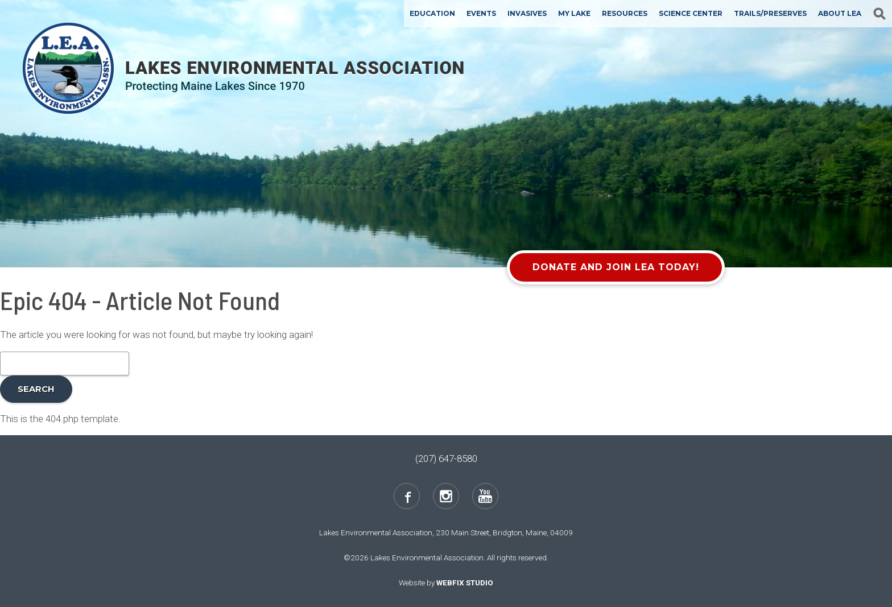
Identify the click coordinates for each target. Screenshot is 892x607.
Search (36, 388)
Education (432, 13)
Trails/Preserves (770, 13)
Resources (624, 13)
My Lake (574, 13)
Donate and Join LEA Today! (615, 267)
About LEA (839, 13)
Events (481, 13)
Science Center (690, 13)
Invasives (527, 13)
